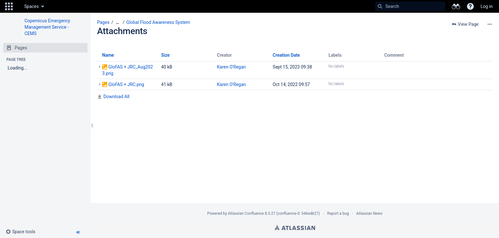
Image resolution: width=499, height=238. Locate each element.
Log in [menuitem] (487, 6)
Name (108, 55)
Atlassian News (369, 213)
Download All (116, 96)
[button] (9, 6)
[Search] (380, 6)
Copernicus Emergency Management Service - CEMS (47, 27)
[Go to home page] (18, 6)
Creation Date (286, 55)
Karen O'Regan (231, 66)
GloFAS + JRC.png (126, 84)
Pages (103, 22)
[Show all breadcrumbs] (117, 22)
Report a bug (338, 213)
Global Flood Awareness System (158, 22)
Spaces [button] (31, 6)
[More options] (490, 24)
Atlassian (295, 227)
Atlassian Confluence (246, 213)
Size (165, 55)
